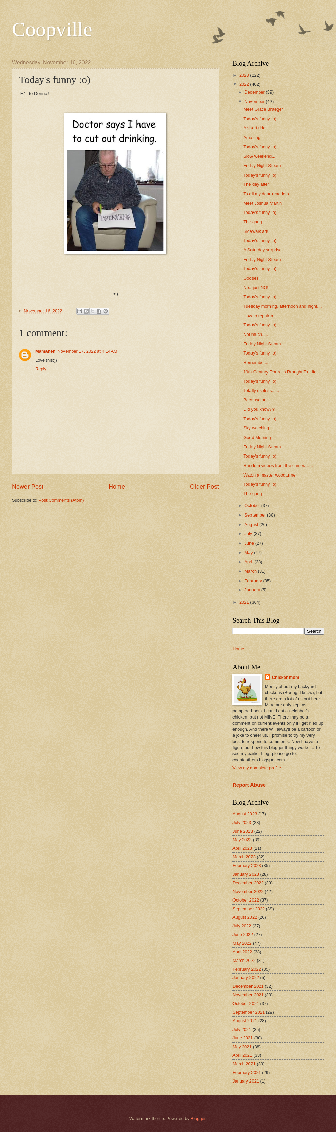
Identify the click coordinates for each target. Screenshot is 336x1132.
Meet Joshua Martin (262, 203)
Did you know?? (259, 409)
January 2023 (245, 874)
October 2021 (245, 1003)
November (255, 101)
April (249, 561)
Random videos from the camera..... (278, 465)
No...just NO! (255, 287)
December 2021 (248, 986)
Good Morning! (257, 437)
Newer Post (27, 486)
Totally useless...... (261, 390)
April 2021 (242, 1055)
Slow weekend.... (259, 156)
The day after (256, 184)
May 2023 (242, 839)
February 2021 (246, 1072)
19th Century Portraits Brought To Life (279, 372)
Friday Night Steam (262, 165)
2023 (244, 75)
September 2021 (248, 1012)
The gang (252, 221)
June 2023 (242, 831)
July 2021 (241, 1029)
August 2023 (244, 813)
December (255, 92)
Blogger (198, 1118)
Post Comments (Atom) (61, 500)
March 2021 (244, 1063)
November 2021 (248, 994)
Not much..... (255, 334)
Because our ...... (259, 399)
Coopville (52, 29)
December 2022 (248, 882)
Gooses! (251, 278)
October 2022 (245, 900)
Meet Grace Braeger (263, 109)
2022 (244, 84)
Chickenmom (285, 677)
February (253, 580)
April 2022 (242, 951)
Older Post (204, 486)
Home (117, 486)
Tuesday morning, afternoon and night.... (282, 306)
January (252, 589)
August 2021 (244, 1020)
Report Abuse (249, 785)
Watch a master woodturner (270, 475)
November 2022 (248, 891)
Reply (40, 368)
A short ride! (255, 127)
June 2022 (242, 934)
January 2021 (245, 1081)
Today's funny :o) (259, 118)
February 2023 (246, 865)
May (249, 552)
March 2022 (244, 960)
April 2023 (242, 848)
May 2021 (242, 1046)
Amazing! (252, 137)
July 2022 (241, 925)
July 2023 (241, 822)
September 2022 (248, 908)
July (248, 533)
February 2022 (246, 969)
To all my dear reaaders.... (268, 193)
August (251, 524)
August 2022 (244, 917)
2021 (244, 602)
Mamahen (45, 351)
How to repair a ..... (261, 315)
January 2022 (245, 977)
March (251, 571)
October (252, 505)
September (255, 515)
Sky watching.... (258, 427)
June (249, 543)
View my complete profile (256, 767)
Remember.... (256, 362)
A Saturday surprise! (263, 249)
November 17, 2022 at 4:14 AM (87, 351)
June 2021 (242, 1037)
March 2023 (244, 857)
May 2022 (242, 943)
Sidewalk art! (255, 231)
